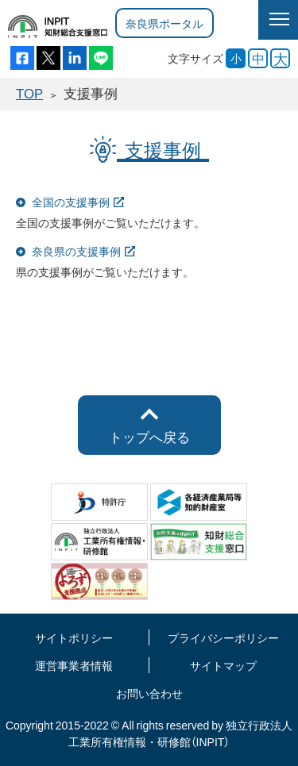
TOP (29, 93)
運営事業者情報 (74, 665)
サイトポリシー (74, 637)
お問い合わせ (149, 693)
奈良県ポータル (164, 23)
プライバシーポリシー (223, 637)
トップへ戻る (149, 436)
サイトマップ (223, 665)
